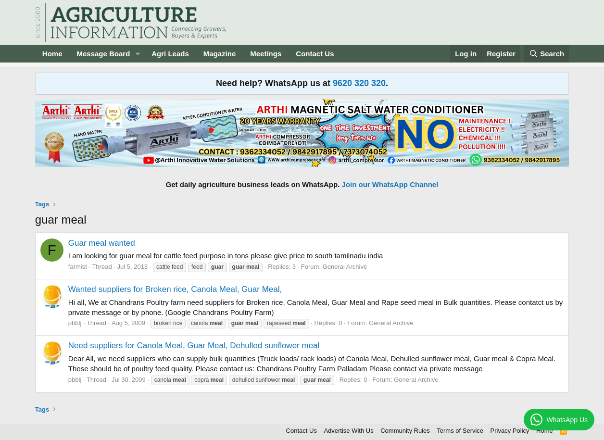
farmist (77, 266)
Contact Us (315, 54)
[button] (137, 54)
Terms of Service (460, 430)
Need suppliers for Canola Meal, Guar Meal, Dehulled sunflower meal (194, 345)
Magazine (219, 54)
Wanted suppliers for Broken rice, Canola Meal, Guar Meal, (175, 289)
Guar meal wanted (101, 243)
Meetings (265, 54)
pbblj (74, 323)
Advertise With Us (348, 430)
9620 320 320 (359, 83)
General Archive (345, 266)
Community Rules (405, 430)
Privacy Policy (510, 430)
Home (52, 54)
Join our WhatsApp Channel (390, 184)
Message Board (103, 54)
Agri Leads (170, 54)
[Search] (546, 54)
